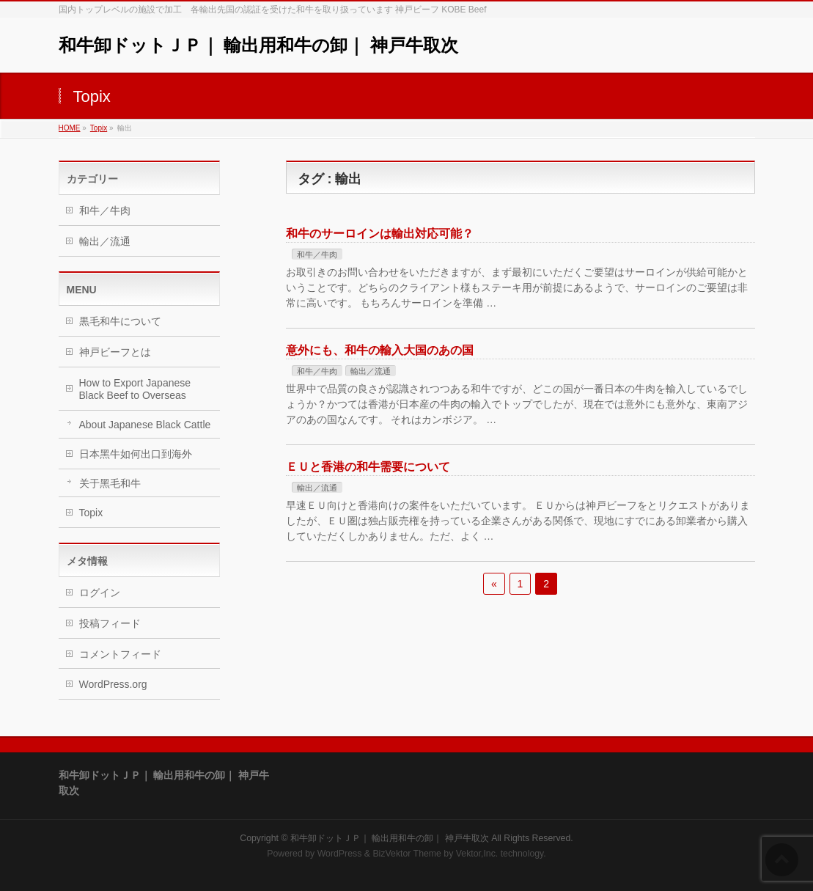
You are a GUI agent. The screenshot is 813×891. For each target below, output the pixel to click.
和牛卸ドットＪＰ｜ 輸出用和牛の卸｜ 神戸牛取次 (258, 45)
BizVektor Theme (406, 853)
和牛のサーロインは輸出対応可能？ (380, 233)
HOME (70, 128)
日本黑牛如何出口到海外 (135, 454)
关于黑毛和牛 (110, 483)
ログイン (99, 592)
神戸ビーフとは (115, 352)
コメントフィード (120, 654)
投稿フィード (110, 623)
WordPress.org (113, 684)
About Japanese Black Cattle (145, 424)
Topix (98, 128)
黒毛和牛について (120, 321)
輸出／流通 (370, 371)
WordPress (339, 853)
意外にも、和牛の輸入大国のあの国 (380, 350)
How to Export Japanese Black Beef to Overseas (135, 389)
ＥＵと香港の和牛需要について (368, 467)
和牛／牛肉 (317, 254)
